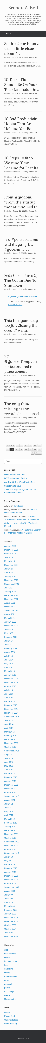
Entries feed (9, 1016)
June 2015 (8, 694)
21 (35, 449)
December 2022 (11, 595)
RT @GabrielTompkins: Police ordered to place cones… (21, 364)
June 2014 (8, 724)
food (6, 965)
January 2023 (10, 592)
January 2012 (10, 827)
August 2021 (9, 614)
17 (16, 449)
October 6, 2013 (15, 305)
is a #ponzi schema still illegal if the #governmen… (21, 244)
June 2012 (8, 808)
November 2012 (11, 789)
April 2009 (8, 902)
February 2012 (10, 823)
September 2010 (11, 853)
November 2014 (11, 713)
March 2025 (9, 561)
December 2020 (11, 626)
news (6, 980)
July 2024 (8, 569)
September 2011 (11, 842)
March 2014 (9, 732)
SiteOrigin (21, 1038)
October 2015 (10, 686)
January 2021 (10, 622)
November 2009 (11, 880)
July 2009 (8, 895)
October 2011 (10, 838)
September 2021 (11, 610)
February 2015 (10, 705)
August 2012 (9, 800)
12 (30, 445)
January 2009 (10, 914)
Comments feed (11, 1020)
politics (7, 988)
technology (9, 992)
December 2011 (11, 830)
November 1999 (11, 937)
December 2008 (11, 918)
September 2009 (11, 887)
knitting (7, 973)
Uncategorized (10, 999)
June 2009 (8, 899)
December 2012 (11, 785)
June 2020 (8, 629)
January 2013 (10, 781)
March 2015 (9, 701)
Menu (7, 34)
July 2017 (8, 641)
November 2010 (11, 846)
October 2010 (10, 849)
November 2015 (11, 683)
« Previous (10, 445)
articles (7, 950)
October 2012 (10, 792)
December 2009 (11, 876)
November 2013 (11, 743)
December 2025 (11, 550)
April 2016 (8, 667)
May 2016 (8, 664)
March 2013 (9, 773)
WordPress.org (10, 1024)
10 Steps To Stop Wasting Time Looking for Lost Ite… (22, 163)
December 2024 (11, 565)
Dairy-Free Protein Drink (14, 475)
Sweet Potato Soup (12, 486)
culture (7, 957)
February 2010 (10, 868)
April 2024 (8, 573)
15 (7, 449)
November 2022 (11, 599)
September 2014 (11, 717)
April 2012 (8, 815)
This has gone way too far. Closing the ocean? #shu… (21, 325)
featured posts (10, 961)
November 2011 (11, 834)
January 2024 (10, 576)
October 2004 (10, 929)
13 (35, 445)
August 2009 (9, 891)
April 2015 (8, 698)
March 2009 (9, 906)
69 (32, 453)
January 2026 (10, 546)
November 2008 (11, 921)
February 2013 (10, 777)
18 (21, 449)
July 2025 (8, 557)
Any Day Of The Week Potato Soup (19, 482)
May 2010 (8, 861)
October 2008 (10, 925)
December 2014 (11, 709)
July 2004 (8, 933)
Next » (38, 453)
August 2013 (9, 755)
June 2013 (8, 762)
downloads (18, 506)
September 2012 (11, 796)
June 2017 (8, 645)
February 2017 (10, 648)
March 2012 (9, 819)
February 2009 (10, 910)
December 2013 (11, 739)
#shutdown (33, 296)
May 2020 (8, 633)
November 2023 (11, 580)
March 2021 (9, 618)
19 (26, 449)
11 (25, 445)
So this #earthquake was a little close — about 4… (22, 48)
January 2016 (10, 675)
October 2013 (10, 747)
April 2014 (8, 728)
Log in (7, 1012)
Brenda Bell (33, 57)
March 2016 (9, 671)
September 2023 (11, 584)
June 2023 (8, 588)
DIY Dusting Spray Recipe (15, 478)
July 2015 (8, 690)
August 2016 (9, 652)
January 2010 (10, 872)
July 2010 (8, 857)
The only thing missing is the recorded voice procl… (22, 408)
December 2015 (11, 679)
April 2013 (8, 770)
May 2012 (8, 811)
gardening (8, 969)
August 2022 (9, 603)
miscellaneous (10, 976)
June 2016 (8, 660)
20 (30, 449)
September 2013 (11, 751)
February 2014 (10, 736)
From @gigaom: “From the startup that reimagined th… (22, 202)
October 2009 (10, 883)
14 (39, 445)
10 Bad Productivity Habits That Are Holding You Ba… (21, 124)
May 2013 (8, 766)
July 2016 (8, 656)
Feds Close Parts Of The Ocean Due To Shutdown (21, 280)
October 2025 (10, 554)
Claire (6, 523)
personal (8, 984)
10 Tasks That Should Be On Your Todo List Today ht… (21, 84)
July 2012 (8, 804)
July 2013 (8, 758)
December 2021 (11, 607)
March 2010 (9, 864)
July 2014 (8, 720)
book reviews (10, 954)
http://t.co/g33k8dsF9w (18, 296)
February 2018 (10, 637)
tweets (7, 995)
